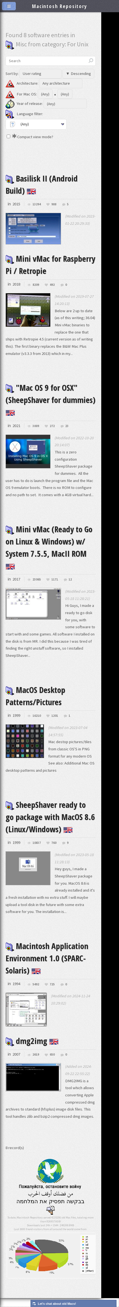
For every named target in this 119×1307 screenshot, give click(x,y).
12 (70, 579)
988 (53, 204)
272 (52, 426)
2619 (35, 1054)
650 (52, 1054)
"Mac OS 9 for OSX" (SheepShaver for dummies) (50, 399)
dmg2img (32, 1040)
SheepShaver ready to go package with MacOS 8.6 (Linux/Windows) (50, 817)
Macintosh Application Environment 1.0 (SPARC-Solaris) (47, 958)
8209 (35, 285)
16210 (36, 716)
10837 (36, 843)
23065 (36, 579)
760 (53, 843)
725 (52, 984)
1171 (54, 579)
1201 (54, 716)
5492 (35, 984)
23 (67, 426)
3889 (35, 426)
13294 (36, 204)
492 (52, 285)
